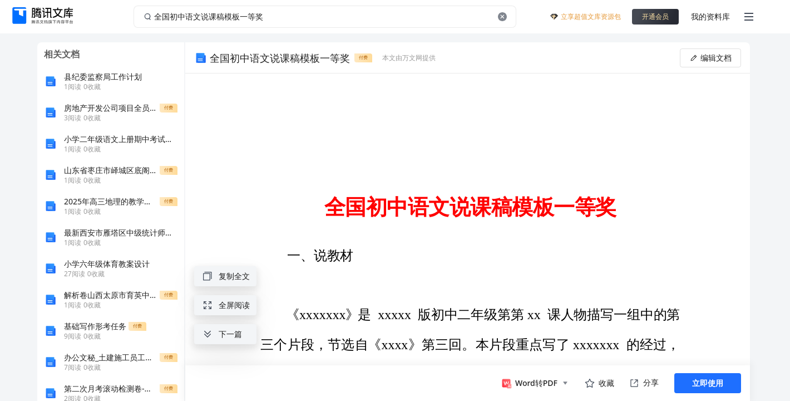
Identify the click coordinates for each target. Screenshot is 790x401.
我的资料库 (710, 16)
